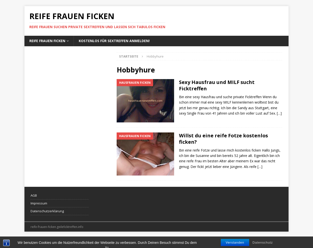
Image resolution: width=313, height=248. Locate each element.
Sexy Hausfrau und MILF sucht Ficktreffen (217, 85)
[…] (279, 113)
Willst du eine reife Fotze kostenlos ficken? (223, 138)
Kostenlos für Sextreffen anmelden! (114, 40)
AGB (34, 195)
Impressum (39, 203)
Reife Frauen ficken (47, 40)
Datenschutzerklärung (47, 211)
